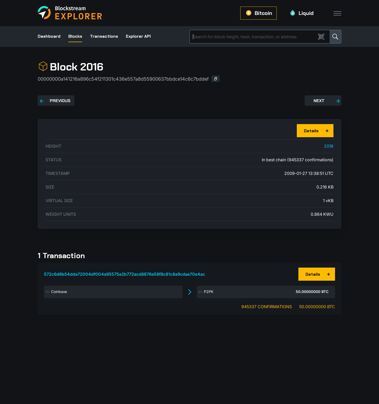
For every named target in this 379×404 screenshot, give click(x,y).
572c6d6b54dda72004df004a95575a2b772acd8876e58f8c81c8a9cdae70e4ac (124, 274)
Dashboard (49, 36)
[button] (216, 79)
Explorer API (138, 36)
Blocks (75, 36)
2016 (328, 146)
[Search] (254, 36)
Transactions (104, 36)
